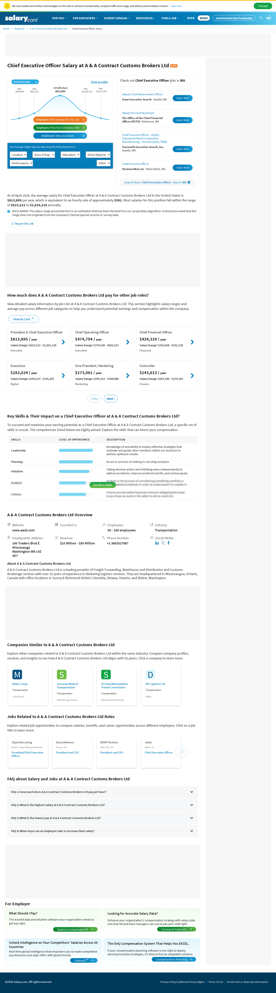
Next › (111, 398)
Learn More (176, 6)
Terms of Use (215, 982)
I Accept (263, 6)
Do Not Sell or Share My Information (247, 982)
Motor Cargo (20, 684)
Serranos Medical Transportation (67, 685)
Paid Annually (25, 82)
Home (6, 28)
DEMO (204, 18)
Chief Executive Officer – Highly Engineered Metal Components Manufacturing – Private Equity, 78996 (144, 138)
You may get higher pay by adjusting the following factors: (43, 147)
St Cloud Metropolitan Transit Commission (114, 685)
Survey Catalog (117, 18)
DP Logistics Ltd (155, 684)
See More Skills (102, 485)
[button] (181, 751)
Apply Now (182, 98)
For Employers (85, 18)
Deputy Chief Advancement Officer (142, 94)
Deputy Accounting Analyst (138, 113)
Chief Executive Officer (135, 164)
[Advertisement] (102, 260)
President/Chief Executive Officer (27, 754)
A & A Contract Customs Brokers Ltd (48, 28)
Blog (191, 18)
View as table (99, 82)
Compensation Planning (234, 18)
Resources (146, 18)
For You (59, 18)
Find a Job (171, 18)
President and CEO (67, 752)
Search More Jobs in (157, 182)
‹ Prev (94, 398)
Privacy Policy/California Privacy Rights (182, 982)
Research (19, 28)
